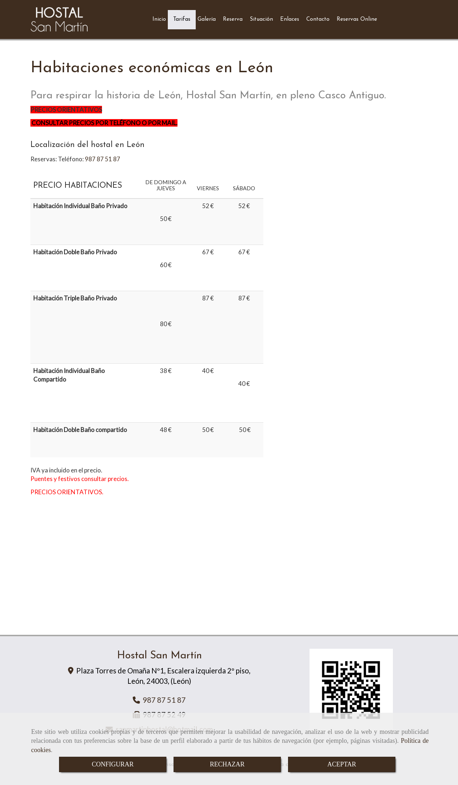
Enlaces (289, 19)
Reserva (233, 19)
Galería (207, 19)
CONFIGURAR (112, 764)
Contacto (318, 19)
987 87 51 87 (102, 159)
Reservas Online (357, 19)
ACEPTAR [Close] (341, 764)
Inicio (159, 19)
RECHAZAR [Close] (227, 764)
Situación (261, 19)
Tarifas (181, 19)
